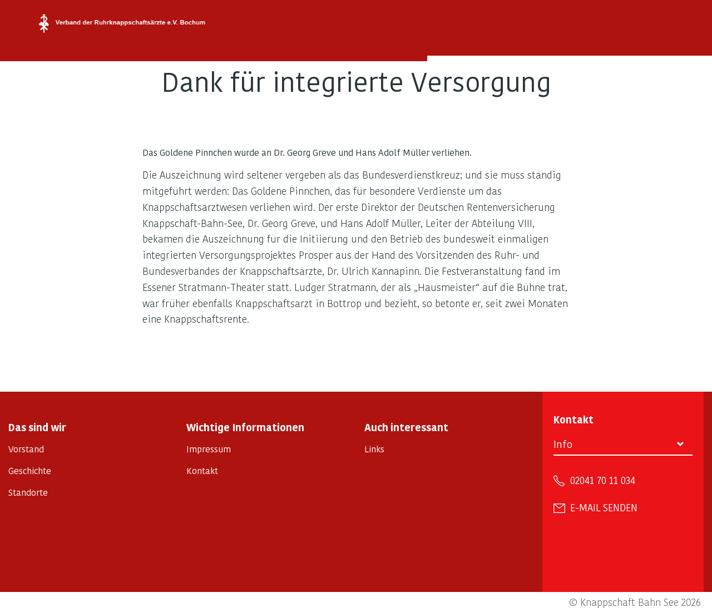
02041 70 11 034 (602, 480)
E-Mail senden (603, 507)
